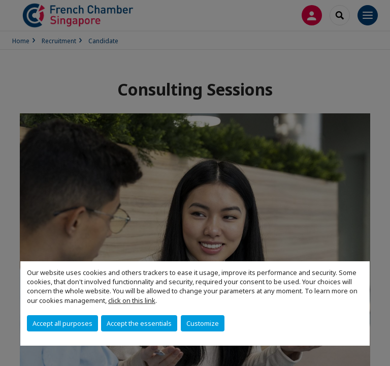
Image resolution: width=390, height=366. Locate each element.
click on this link (131, 300)
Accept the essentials (139, 323)
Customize (202, 323)
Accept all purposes (62, 323)
